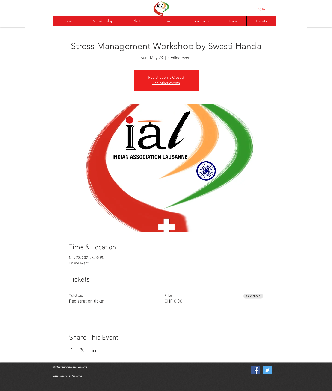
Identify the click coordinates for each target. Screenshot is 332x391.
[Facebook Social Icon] (255, 370)
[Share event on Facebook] (71, 350)
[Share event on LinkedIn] (94, 350)
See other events (166, 83)
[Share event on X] (82, 350)
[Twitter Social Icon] (267, 370)
